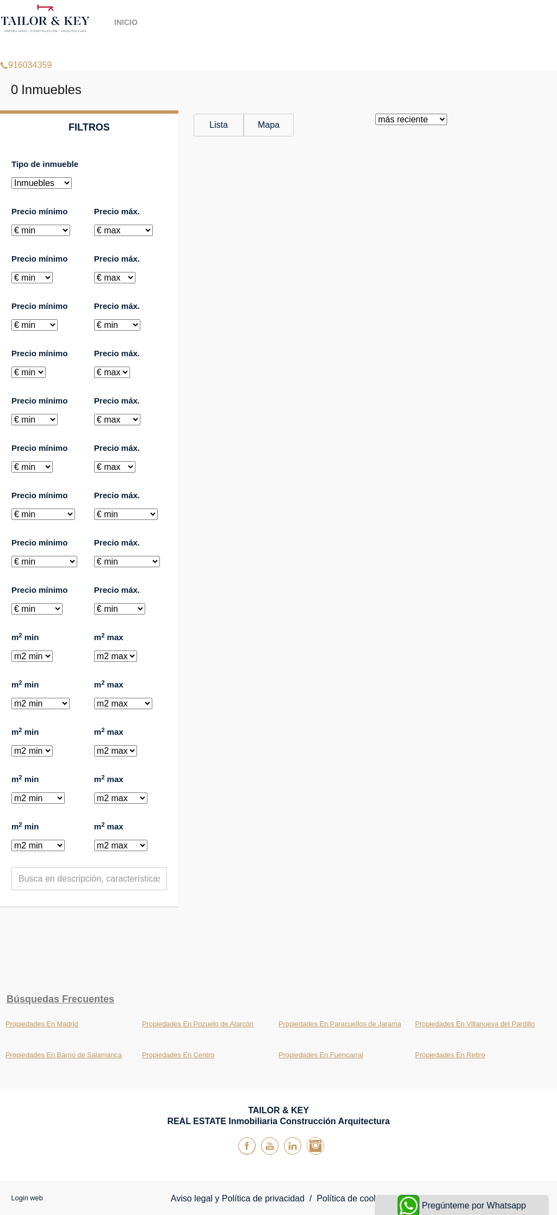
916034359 (26, 51)
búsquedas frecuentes (60, 999)
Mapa (269, 124)
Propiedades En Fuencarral (320, 1055)
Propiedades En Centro (178, 1055)
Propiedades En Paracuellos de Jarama (339, 1024)
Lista (218, 124)
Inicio (126, 22)
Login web (26, 1198)
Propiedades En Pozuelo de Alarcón (197, 1024)
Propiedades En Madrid (41, 1024)
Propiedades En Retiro (450, 1055)
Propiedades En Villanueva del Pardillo (475, 1024)
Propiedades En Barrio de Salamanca (63, 1055)
